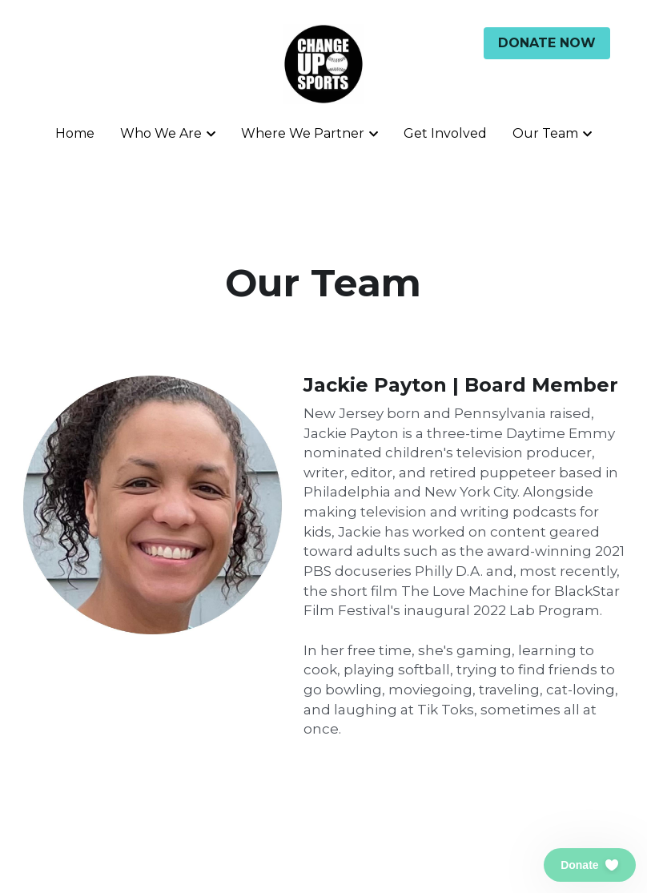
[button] (590, 865)
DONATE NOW (547, 42)
